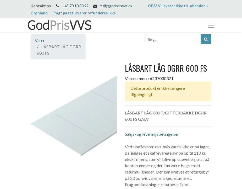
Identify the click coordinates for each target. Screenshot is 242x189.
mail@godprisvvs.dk (116, 6)
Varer (40, 40)
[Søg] (206, 39)
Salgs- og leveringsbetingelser (152, 134)
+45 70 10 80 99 (75, 6)
